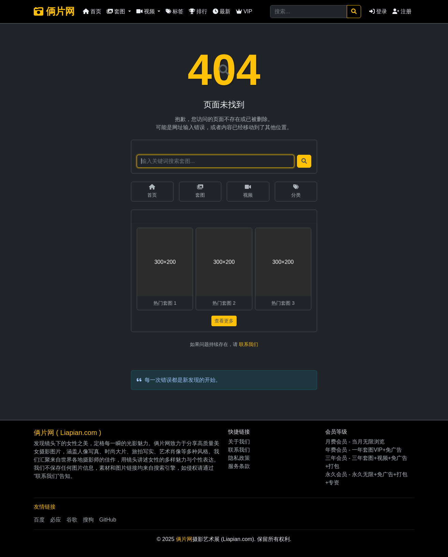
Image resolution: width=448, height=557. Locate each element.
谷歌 (71, 520)
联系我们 (248, 344)
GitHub (107, 520)
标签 (174, 11)
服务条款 (239, 466)
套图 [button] (116, 11)
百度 (39, 520)
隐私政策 (239, 458)
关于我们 (239, 442)
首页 (92, 11)
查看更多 (224, 320)
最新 (221, 11)
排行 (198, 11)
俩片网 (54, 11)
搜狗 (88, 520)
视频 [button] (146, 11)
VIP (244, 11)
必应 (55, 520)
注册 (402, 11)
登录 (378, 11)
